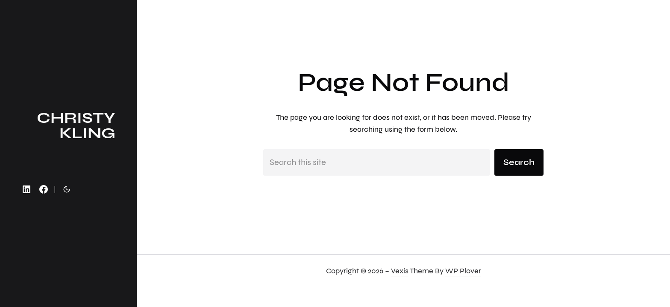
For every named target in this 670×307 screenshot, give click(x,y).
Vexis (399, 270)
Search (519, 162)
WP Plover (463, 270)
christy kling (76, 125)
